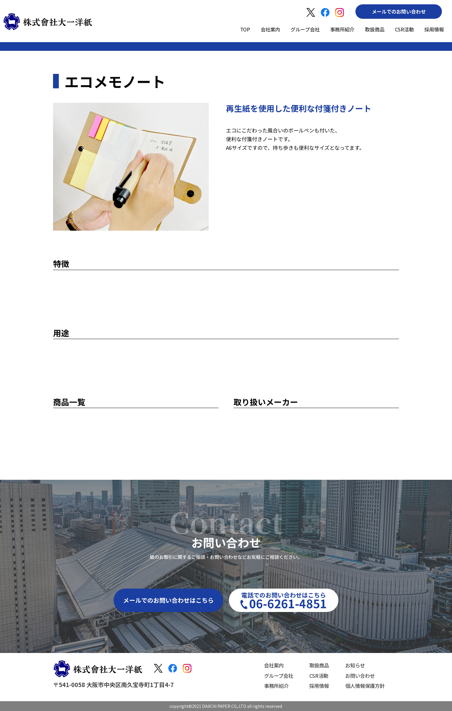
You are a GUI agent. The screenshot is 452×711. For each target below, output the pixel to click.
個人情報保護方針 (364, 685)
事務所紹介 (342, 29)
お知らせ (353, 665)
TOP (245, 29)
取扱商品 (375, 29)
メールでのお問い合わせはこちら (168, 600)
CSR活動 (404, 29)
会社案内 (270, 29)
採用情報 (434, 29)
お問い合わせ (358, 675)
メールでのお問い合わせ (399, 11)
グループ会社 (305, 29)
